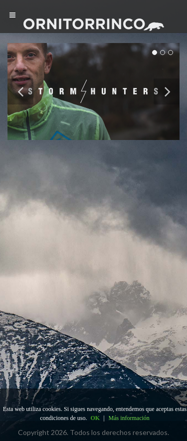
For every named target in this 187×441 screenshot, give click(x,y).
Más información (129, 418)
